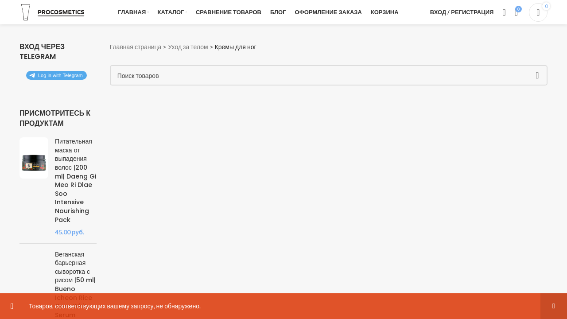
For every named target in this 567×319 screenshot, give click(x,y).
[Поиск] (504, 12)
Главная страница (136, 47)
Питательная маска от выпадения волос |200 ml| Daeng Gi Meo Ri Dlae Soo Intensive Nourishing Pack (75, 180)
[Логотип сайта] (52, 11)
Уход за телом (188, 47)
